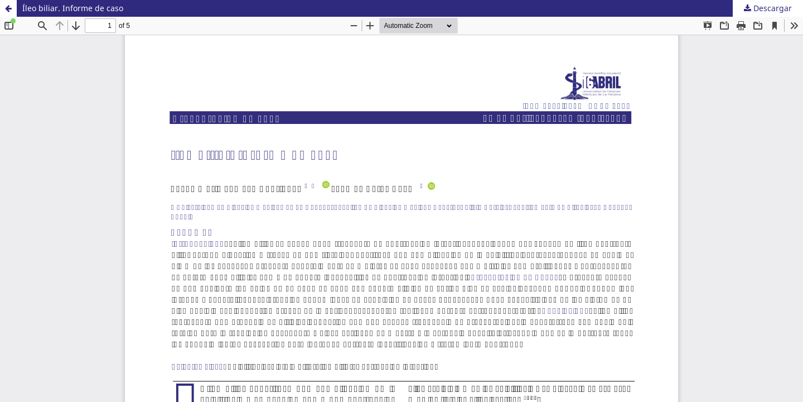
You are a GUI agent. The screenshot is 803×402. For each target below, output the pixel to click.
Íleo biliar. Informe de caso (72, 8)
